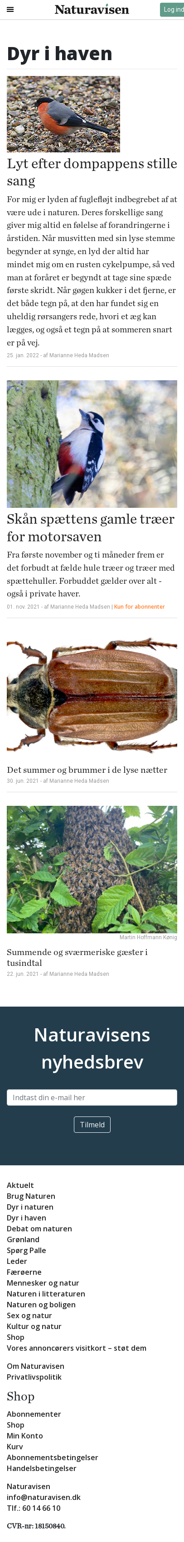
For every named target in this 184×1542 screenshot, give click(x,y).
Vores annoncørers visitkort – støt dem (76, 1348)
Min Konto (25, 1436)
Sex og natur (29, 1315)
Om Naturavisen (35, 1366)
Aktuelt (20, 1185)
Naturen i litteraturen (46, 1294)
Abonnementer (34, 1414)
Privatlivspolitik (34, 1377)
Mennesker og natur (43, 1283)
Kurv (15, 1447)
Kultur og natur (34, 1326)
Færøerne (24, 1272)
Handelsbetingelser (42, 1468)
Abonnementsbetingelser (52, 1457)
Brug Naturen (31, 1196)
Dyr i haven (26, 1218)
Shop (15, 1337)
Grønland (23, 1239)
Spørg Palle (26, 1250)
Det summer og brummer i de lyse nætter (87, 770)
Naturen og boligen (41, 1305)
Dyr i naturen (30, 1207)
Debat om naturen (39, 1229)
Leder (17, 1261)
